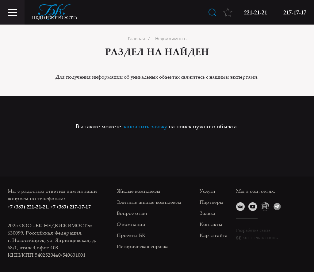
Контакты (211, 224)
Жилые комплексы (138, 191)
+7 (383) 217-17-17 (71, 206)
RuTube (265, 206)
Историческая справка (143, 246)
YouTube (252, 206)
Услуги (207, 191)
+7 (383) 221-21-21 (28, 206)
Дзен (289, 206)
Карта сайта (214, 235)
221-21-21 (255, 12)
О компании (131, 224)
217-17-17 (294, 12)
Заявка (207, 213)
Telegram (277, 206)
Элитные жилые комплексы (149, 202)
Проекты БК (131, 235)
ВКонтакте (240, 206)
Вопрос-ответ (132, 213)
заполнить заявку (145, 126)
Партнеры (212, 202)
